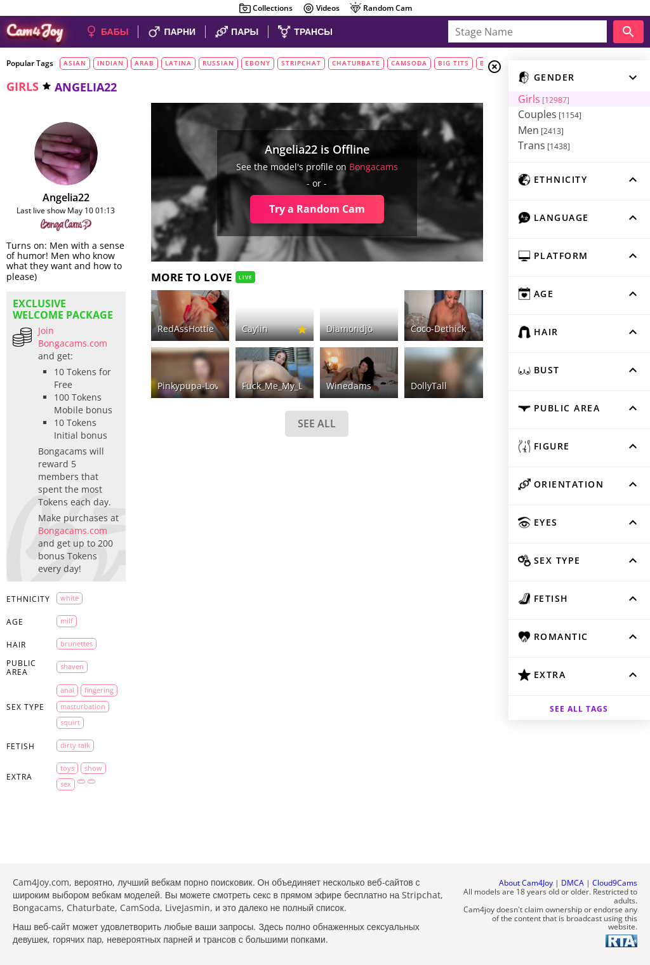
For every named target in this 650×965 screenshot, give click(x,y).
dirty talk (75, 745)
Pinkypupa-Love (190, 386)
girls (22, 86)
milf (66, 620)
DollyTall (428, 386)
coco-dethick (437, 329)
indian (110, 62)
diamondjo (349, 329)
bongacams (372, 167)
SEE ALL (316, 423)
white (69, 597)
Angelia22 (66, 197)
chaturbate (356, 62)
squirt (70, 722)
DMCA (572, 882)
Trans (543, 145)
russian (218, 62)
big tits (453, 62)
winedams (348, 386)
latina (178, 62)
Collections (266, 8)
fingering (99, 690)
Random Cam (380, 8)
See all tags (579, 708)
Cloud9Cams (614, 882)
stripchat (301, 62)
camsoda (409, 62)
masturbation (82, 705)
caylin (254, 329)
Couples (548, 114)
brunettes (76, 643)
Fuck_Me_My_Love (279, 386)
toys (67, 767)
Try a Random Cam (316, 209)
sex (65, 784)
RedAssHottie (185, 329)
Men (539, 130)
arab (144, 62)
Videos (321, 8)
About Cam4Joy (526, 882)
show (93, 767)
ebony (257, 62)
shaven (72, 666)
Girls (542, 99)
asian (74, 62)
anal (67, 690)
